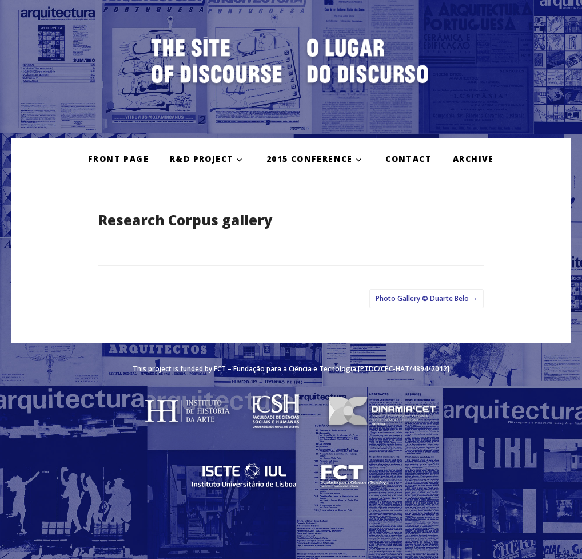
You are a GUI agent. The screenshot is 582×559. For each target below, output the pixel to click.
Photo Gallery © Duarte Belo (426, 298)
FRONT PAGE (118, 158)
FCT (220, 369)
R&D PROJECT (201, 158)
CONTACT (408, 158)
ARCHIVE (473, 158)
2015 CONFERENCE (309, 158)
